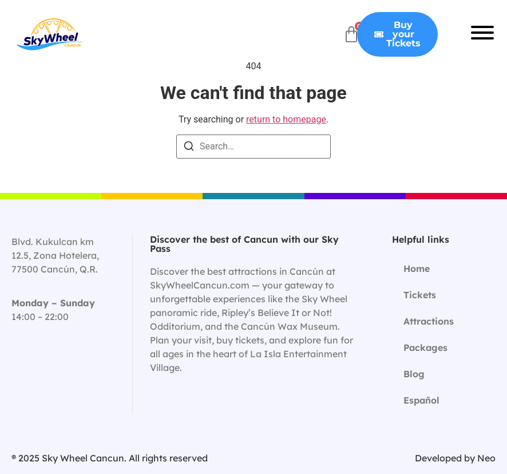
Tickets (419, 295)
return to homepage (286, 119)
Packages (425, 347)
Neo (486, 458)
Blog (414, 374)
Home (416, 268)
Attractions (428, 321)
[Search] (189, 148)
